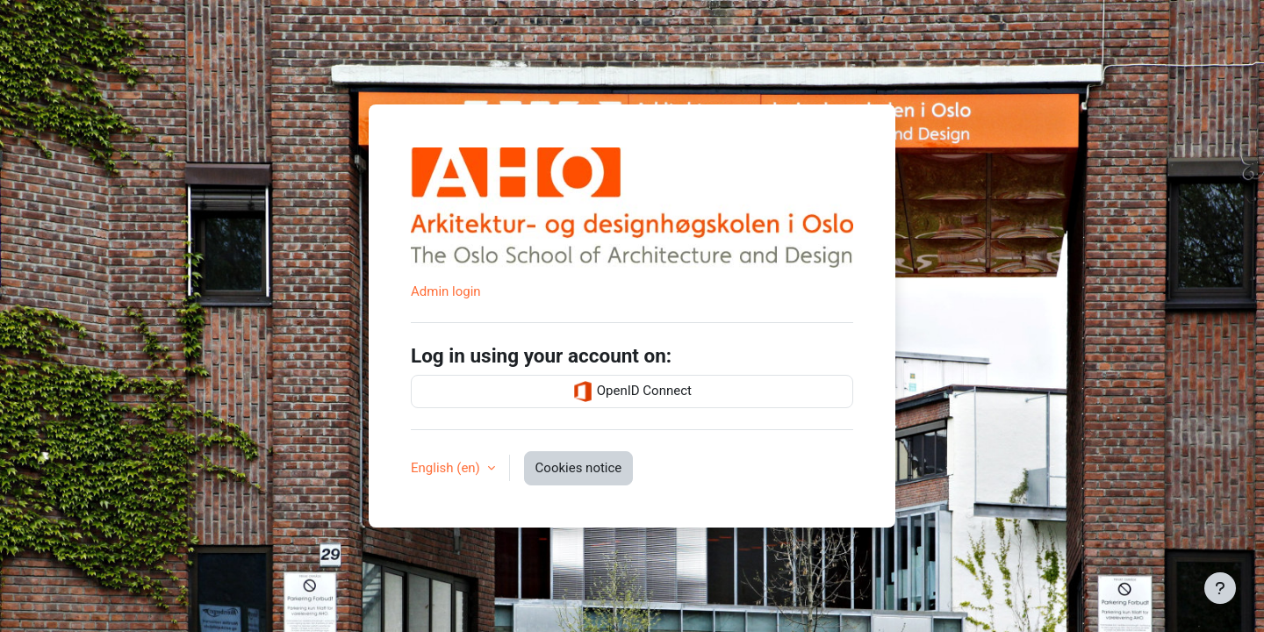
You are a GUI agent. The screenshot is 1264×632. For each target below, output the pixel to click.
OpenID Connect (632, 391)
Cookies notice (578, 468)
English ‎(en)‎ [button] (447, 468)
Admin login (446, 291)
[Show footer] (1220, 588)
